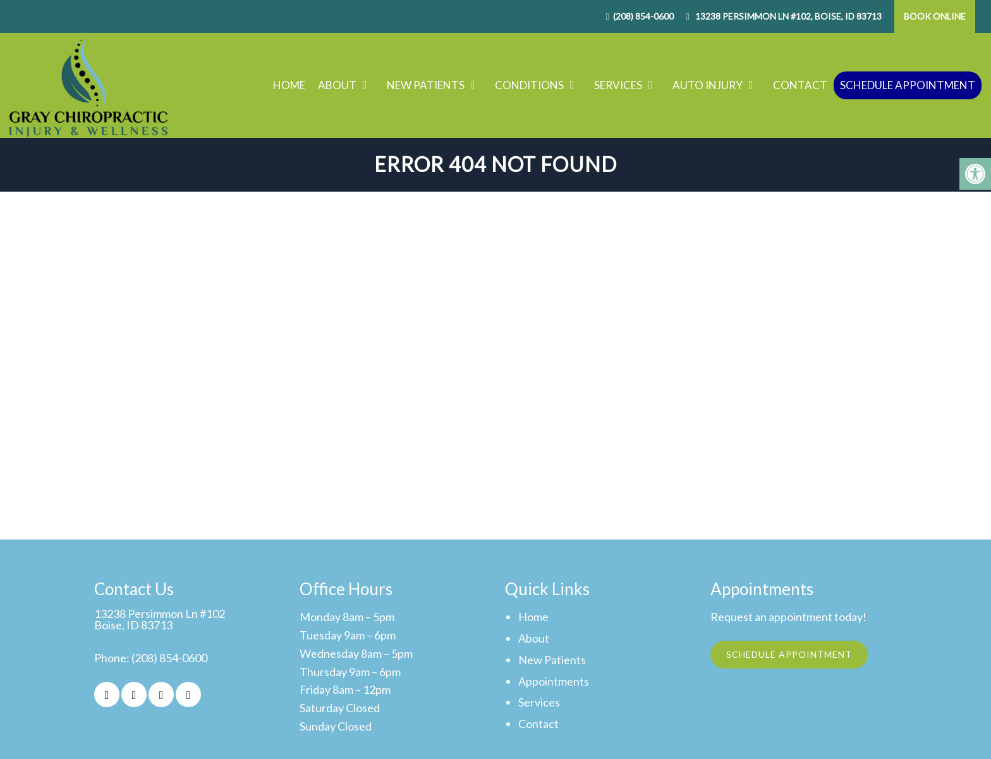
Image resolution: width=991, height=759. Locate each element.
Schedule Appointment (907, 85)
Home (289, 85)
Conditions (529, 85)
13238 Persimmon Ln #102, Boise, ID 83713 (787, 16)
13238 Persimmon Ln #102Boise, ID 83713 (159, 619)
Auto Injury (707, 85)
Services (618, 85)
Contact (800, 85)
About (337, 85)
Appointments (553, 681)
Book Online (935, 16)
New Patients (426, 85)
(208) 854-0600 (643, 16)
